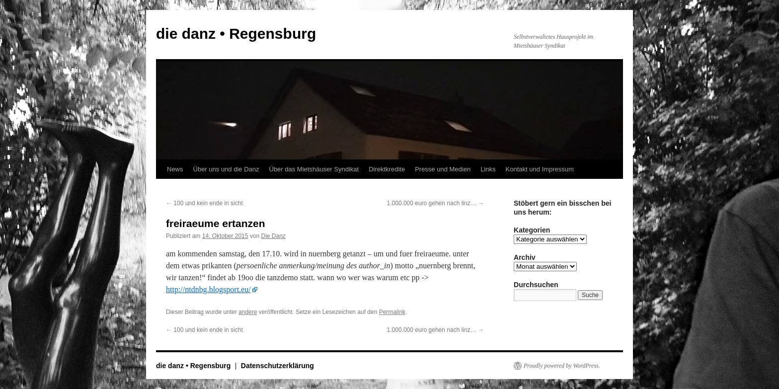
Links (487, 169)
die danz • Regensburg (236, 33)
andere (247, 312)
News (175, 169)
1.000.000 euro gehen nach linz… (435, 203)
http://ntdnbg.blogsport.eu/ (208, 289)
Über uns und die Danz (226, 169)
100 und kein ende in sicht (204, 203)
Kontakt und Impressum (540, 169)
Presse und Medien (442, 169)
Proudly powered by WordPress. (562, 365)
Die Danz (273, 236)
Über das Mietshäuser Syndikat (314, 169)
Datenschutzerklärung (277, 366)
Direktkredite (387, 169)
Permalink (392, 312)
